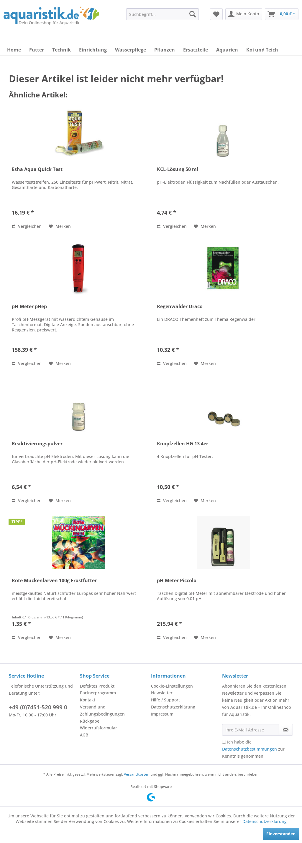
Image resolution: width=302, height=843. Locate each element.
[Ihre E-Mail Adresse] (250, 730)
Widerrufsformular (98, 728)
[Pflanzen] (164, 49)
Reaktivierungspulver (37, 444)
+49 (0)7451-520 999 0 (38, 707)
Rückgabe (89, 721)
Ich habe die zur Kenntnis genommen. (253, 749)
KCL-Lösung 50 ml (177, 169)
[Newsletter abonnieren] (286, 730)
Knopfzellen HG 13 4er (182, 444)
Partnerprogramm (98, 693)
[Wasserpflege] (130, 49)
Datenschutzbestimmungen (249, 749)
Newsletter (162, 693)
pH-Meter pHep (29, 306)
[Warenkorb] (281, 14)
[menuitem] (162, 14)
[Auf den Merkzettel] (60, 226)
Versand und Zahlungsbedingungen (102, 710)
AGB (84, 735)
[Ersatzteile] (195, 49)
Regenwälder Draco (180, 306)
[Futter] (36, 49)
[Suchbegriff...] (162, 14)
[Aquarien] (227, 49)
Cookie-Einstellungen (172, 686)
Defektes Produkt (97, 686)
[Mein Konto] (243, 14)
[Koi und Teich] (262, 49)
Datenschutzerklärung (173, 707)
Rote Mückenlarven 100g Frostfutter (54, 581)
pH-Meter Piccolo (176, 581)
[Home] (14, 49)
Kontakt (87, 700)
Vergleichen (27, 226)
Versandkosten (137, 774)
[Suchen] (192, 14)
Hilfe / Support (165, 700)
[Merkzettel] (216, 14)
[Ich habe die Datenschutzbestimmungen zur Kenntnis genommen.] (224, 742)
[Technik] (61, 49)
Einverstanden (281, 834)
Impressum (162, 714)
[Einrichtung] (93, 49)
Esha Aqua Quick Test (37, 169)
